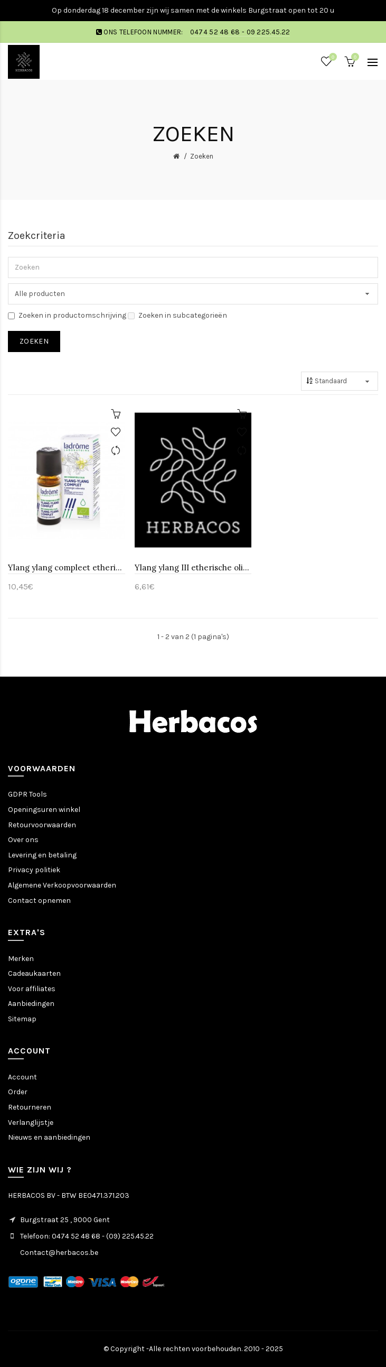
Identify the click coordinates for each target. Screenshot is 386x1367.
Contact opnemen (39, 900)
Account (22, 1077)
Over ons (23, 839)
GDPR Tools (27, 794)
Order (17, 1091)
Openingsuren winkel (44, 809)
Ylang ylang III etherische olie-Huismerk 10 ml (193, 567)
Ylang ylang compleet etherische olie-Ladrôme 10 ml (66, 567)
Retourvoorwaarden (42, 824)
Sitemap (22, 1018)
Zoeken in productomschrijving (67, 315)
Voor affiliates (31, 988)
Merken (21, 958)
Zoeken (201, 156)
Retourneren (29, 1107)
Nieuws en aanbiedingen (49, 1137)
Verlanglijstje (30, 1122)
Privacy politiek (34, 869)
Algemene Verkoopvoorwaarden (62, 885)
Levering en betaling (42, 855)
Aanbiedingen (31, 1003)
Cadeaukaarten (34, 973)
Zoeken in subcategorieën (177, 315)
